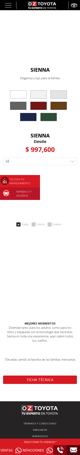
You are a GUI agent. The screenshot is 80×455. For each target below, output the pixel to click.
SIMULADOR (40, 429)
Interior (38, 224)
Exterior (55, 224)
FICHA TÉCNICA (40, 379)
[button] (8, 5)
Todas (22, 224)
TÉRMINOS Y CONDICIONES (40, 423)
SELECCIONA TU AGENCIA (39, 442)
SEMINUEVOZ (40, 436)
